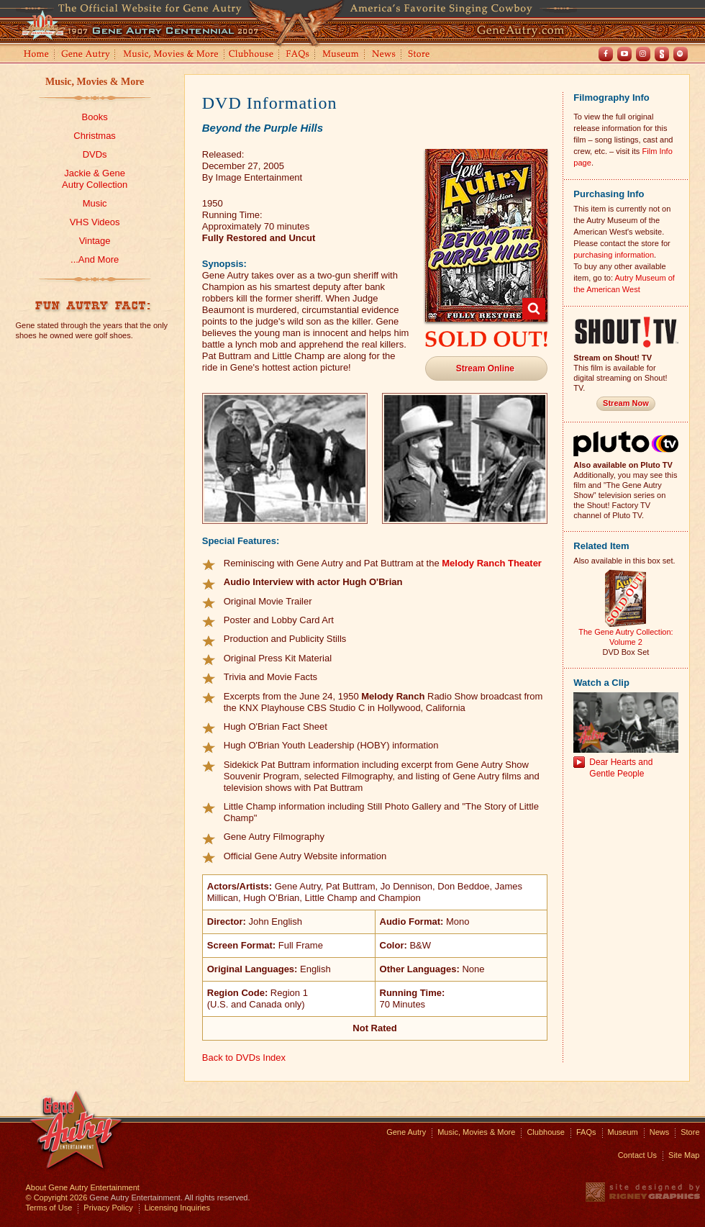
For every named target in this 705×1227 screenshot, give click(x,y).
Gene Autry (86, 55)
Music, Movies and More (171, 55)
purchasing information (613, 254)
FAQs (298, 55)
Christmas (94, 135)
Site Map (683, 1155)
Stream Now (626, 403)
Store (422, 55)
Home (35, 55)
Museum (341, 55)
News (384, 55)
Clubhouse (251, 55)
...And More (94, 259)
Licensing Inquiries (177, 1207)
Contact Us (637, 1155)
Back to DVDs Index (244, 1057)
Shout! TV (662, 54)
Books (95, 117)
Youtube (624, 54)
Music (95, 203)
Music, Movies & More (94, 81)
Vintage (95, 240)
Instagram (643, 54)
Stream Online (485, 368)
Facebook (606, 54)
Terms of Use (49, 1207)
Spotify (680, 54)
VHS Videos (95, 222)
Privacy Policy (107, 1207)
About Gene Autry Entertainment (83, 1187)
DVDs (95, 154)
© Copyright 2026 (57, 1197)
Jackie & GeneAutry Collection (94, 179)
